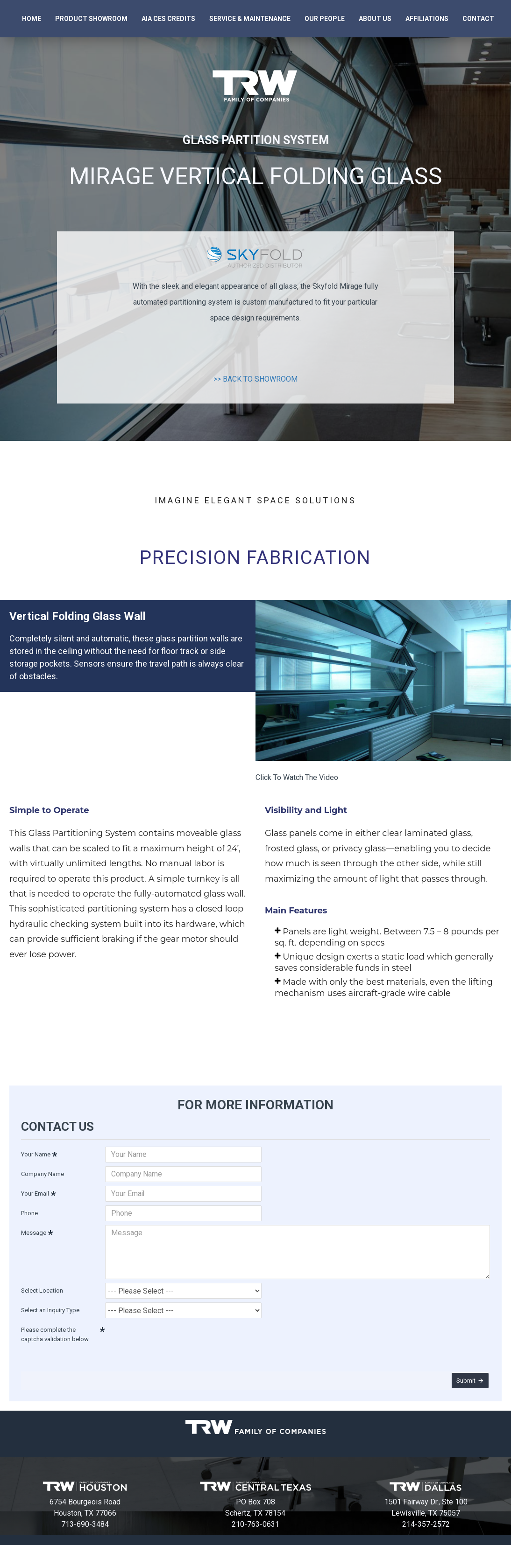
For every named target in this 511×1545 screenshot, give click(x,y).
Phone (29, 1211)
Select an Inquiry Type (50, 1303)
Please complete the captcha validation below (55, 1328)
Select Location (42, 1284)
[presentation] (170, 1332)
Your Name (35, 1152)
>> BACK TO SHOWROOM (255, 379)
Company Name (42, 1172)
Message (33, 1231)
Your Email (35, 1192)
